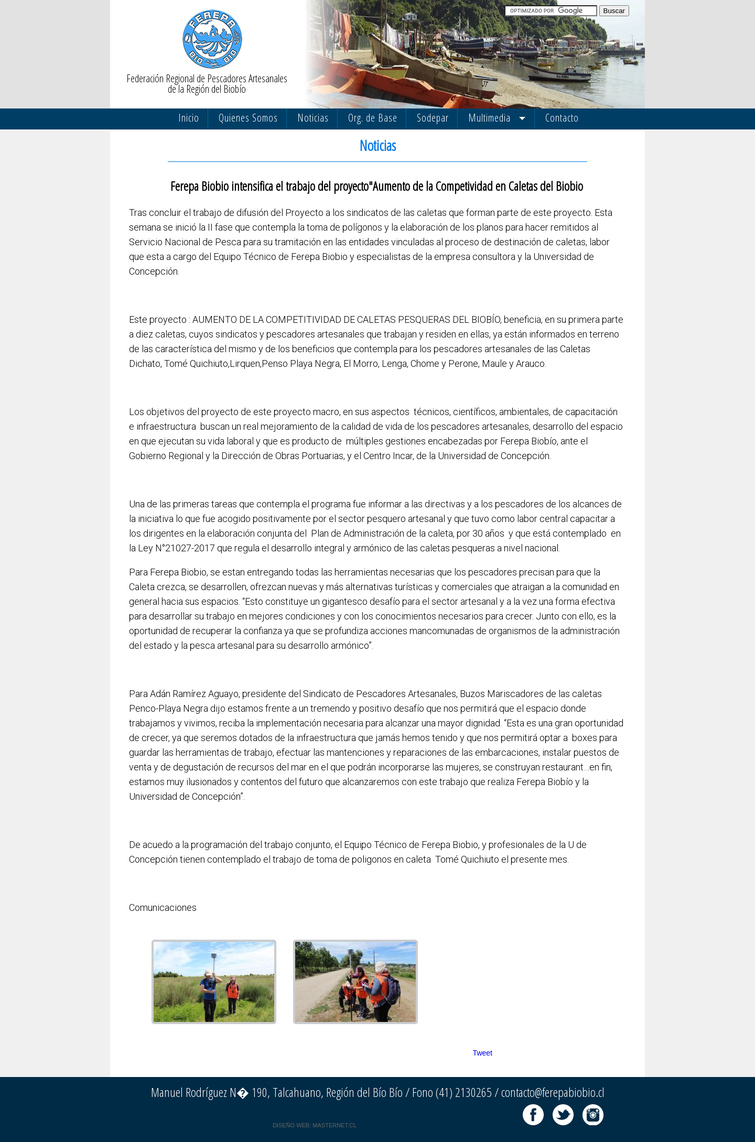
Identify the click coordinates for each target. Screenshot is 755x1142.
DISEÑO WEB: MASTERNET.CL (315, 1125)
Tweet (482, 1053)
